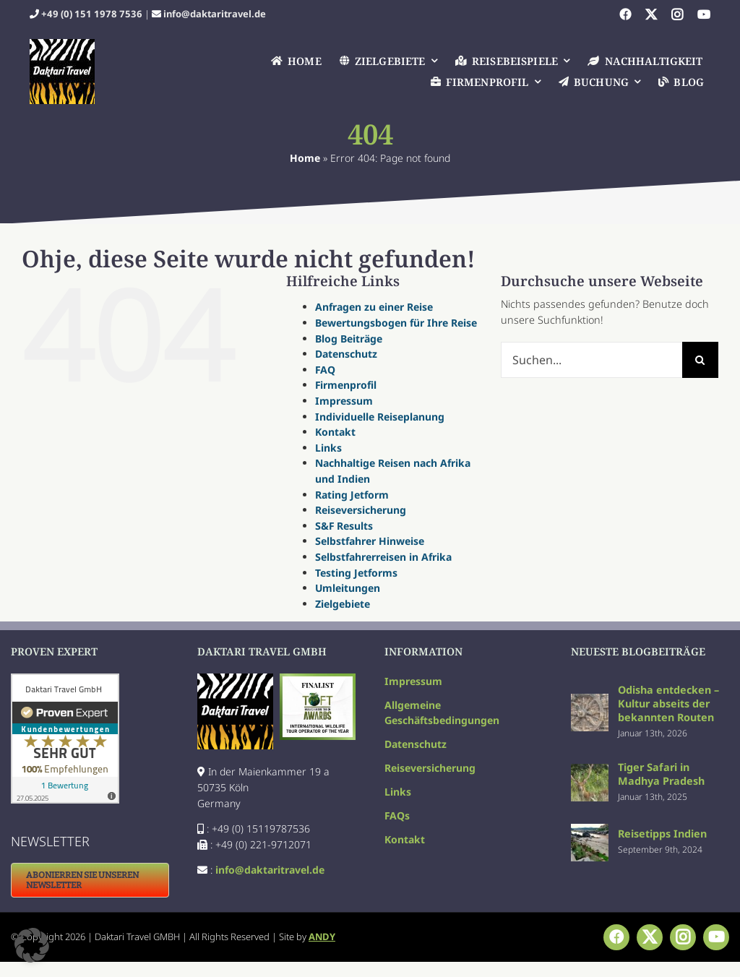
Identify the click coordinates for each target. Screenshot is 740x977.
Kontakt (335, 432)
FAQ (325, 369)
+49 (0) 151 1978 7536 (91, 13)
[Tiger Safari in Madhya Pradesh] (589, 771)
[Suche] (700, 360)
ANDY (322, 936)
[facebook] (625, 14)
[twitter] (651, 14)
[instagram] (677, 14)
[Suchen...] (591, 360)
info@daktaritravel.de (214, 13)
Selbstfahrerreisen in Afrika (383, 557)
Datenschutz (346, 354)
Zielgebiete (342, 604)
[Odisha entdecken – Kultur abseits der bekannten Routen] (589, 701)
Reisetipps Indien (662, 833)
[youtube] (703, 14)
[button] (32, 945)
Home (305, 158)
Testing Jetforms (356, 573)
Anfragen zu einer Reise (374, 307)
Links (328, 448)
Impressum (344, 401)
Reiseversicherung (360, 510)
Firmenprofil (346, 385)
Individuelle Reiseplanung (379, 416)
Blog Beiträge (348, 338)
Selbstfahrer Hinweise (369, 541)
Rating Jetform (352, 495)
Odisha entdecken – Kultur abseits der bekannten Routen (668, 703)
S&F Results (344, 526)
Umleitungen (347, 588)
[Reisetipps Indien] (589, 831)
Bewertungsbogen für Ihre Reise (396, 323)
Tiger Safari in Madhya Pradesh (661, 774)
